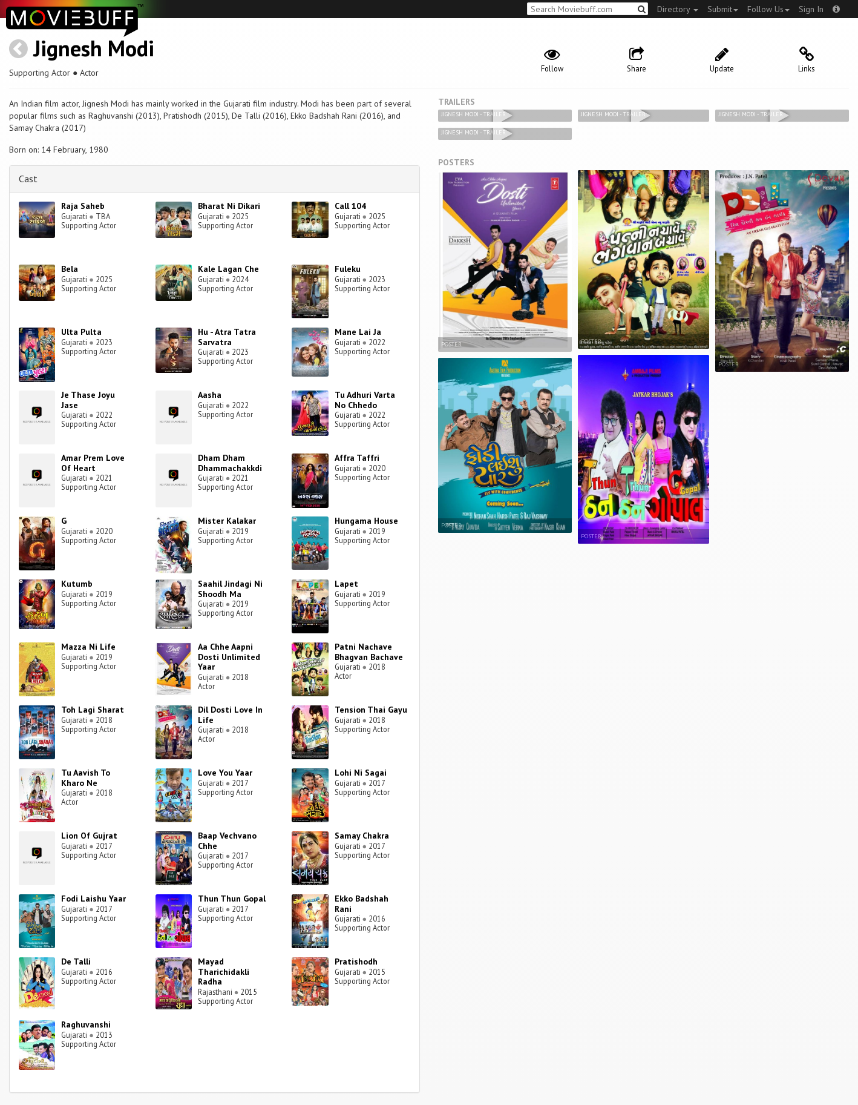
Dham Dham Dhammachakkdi (230, 462)
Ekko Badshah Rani (361, 903)
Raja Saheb (83, 205)
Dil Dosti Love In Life (230, 714)
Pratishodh (356, 961)
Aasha (209, 394)
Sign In (811, 9)
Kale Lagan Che (228, 268)
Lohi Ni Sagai (361, 772)
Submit (722, 9)
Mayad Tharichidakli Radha (223, 972)
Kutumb (77, 583)
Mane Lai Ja (358, 331)
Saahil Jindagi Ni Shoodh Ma (230, 588)
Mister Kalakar (227, 520)
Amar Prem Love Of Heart (93, 462)
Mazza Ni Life (88, 646)
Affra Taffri (357, 457)
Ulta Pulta (81, 331)
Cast (28, 179)
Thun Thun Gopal (232, 898)
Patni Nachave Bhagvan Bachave (369, 651)
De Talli (76, 961)
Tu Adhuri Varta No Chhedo (365, 400)
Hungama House (366, 520)
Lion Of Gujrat (89, 835)
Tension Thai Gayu (371, 709)
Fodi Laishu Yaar (93, 898)
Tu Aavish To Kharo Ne (85, 777)
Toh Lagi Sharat (92, 709)
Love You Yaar (225, 772)
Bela (69, 268)
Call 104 (350, 205)
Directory (677, 9)
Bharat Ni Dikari (229, 205)
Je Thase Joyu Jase (88, 400)
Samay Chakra (362, 835)
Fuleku (348, 268)
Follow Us (768, 9)
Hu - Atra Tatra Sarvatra (227, 337)
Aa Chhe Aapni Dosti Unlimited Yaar (229, 657)
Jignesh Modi (93, 48)
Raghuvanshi (86, 1024)
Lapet (346, 583)
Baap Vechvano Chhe (227, 840)
